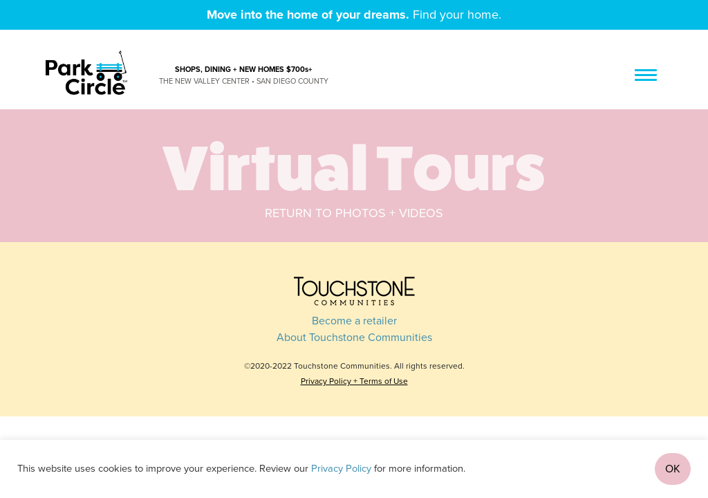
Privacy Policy (341, 468)
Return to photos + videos (354, 213)
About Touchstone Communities (354, 337)
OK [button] (672, 469)
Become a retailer (354, 321)
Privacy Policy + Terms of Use (354, 381)
